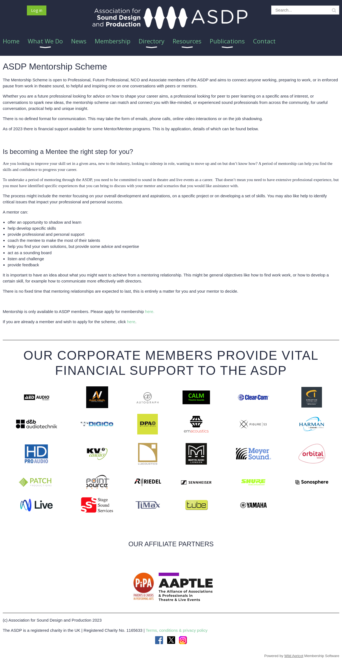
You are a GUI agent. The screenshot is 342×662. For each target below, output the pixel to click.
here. (149, 311)
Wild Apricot (293, 656)
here (131, 321)
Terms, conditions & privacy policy (177, 630)
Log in (36, 10)
